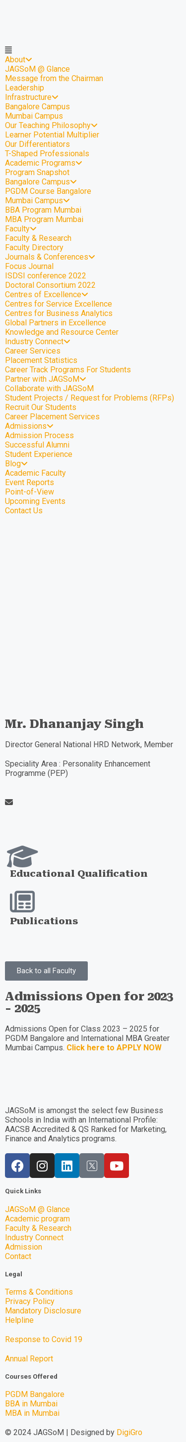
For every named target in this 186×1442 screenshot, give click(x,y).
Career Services (33, 351)
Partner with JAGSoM (45, 379)
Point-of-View (29, 491)
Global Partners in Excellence (55, 322)
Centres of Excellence (46, 294)
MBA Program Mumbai (44, 219)
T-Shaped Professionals (47, 153)
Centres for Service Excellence (58, 304)
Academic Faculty (35, 473)
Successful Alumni (37, 445)
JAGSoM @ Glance (37, 69)
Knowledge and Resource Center (62, 332)
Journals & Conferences (50, 257)
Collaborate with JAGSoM (49, 388)
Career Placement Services (52, 416)
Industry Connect (37, 341)
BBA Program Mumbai (43, 210)
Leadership (24, 87)
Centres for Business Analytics (59, 313)
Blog (16, 463)
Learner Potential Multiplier (52, 134)
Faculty (21, 228)
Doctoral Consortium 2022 (50, 285)
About (18, 59)
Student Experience (38, 454)
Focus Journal (29, 266)
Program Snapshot (37, 172)
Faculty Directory (34, 247)
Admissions (29, 426)
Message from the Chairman (54, 78)
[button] (46, 971)
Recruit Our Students (40, 407)
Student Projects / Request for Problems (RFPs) (89, 398)
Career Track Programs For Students (68, 369)
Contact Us (24, 510)
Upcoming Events (35, 501)
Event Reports (29, 482)
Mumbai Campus (34, 116)
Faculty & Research (38, 238)
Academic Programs (43, 163)
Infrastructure (32, 97)
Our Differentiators (37, 144)
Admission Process (39, 435)
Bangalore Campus (37, 106)
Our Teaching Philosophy (51, 125)
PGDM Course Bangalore (48, 191)
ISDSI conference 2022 (45, 275)
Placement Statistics (41, 360)
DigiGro (129, 1432)
